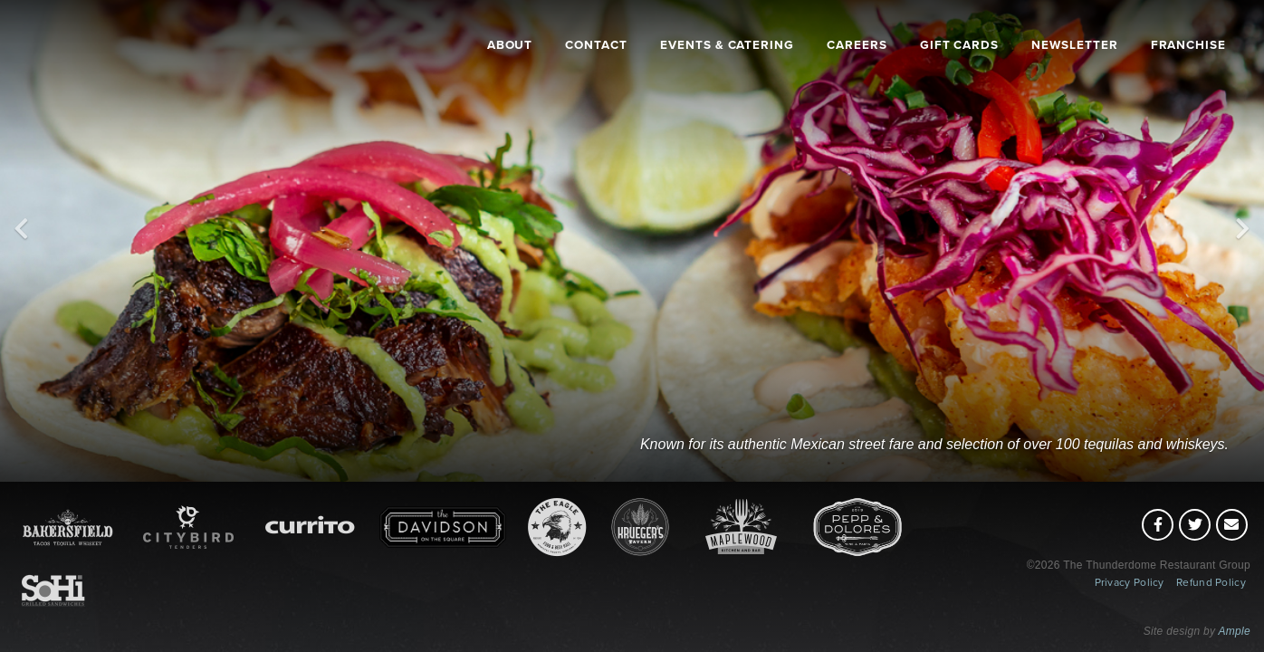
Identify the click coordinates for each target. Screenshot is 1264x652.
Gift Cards (959, 44)
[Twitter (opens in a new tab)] (1195, 525)
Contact (596, 44)
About (510, 44)
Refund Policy (1211, 582)
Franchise (1189, 44)
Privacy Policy (1129, 582)
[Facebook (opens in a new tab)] (1157, 525)
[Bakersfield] (935, 349)
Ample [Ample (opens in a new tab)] (1234, 631)
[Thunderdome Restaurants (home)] (106, 85)
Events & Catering (727, 44)
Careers (857, 44)
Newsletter (1074, 44)
